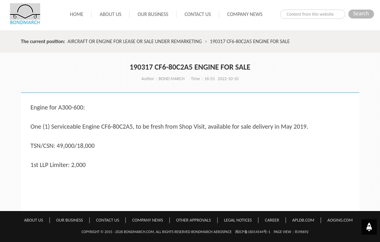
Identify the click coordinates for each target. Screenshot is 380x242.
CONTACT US (197, 14)
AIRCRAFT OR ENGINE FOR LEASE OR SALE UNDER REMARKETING (135, 41)
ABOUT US (110, 14)
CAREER (272, 220)
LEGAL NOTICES (238, 220)
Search (361, 13)
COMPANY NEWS (244, 14)
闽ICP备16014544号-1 (252, 232)
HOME (76, 14)
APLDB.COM (303, 220)
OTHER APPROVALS (193, 220)
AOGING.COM (340, 220)
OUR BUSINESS (153, 14)
